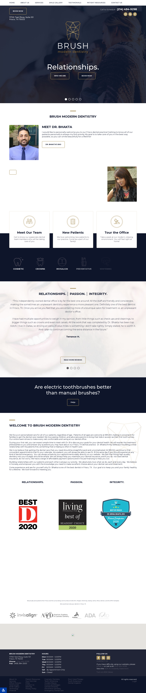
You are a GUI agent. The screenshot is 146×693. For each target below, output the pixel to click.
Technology (13, 688)
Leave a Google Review (130, 14)
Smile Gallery (56, 3)
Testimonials (74, 3)
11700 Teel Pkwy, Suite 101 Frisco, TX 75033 (20, 657)
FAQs (28, 682)
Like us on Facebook (135, 14)
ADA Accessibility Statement (116, 668)
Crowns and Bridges (52, 684)
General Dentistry (51, 686)
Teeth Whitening (51, 680)
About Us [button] (24, 3)
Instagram (125, 14)
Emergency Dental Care (54, 690)
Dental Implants (74, 682)
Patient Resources (33, 678)
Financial (12, 690)
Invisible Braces (50, 682)
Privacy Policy (31, 688)
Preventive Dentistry (53, 688)
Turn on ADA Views (105, 671)
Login (134, 680)
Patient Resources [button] (96, 3)
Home (12, 3)
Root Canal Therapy (75, 678)
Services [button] (39, 3)
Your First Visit (31, 680)
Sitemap (29, 686)
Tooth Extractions (75, 680)
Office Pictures (15, 682)
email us (100, 665)
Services (12, 680)
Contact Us (116, 3)
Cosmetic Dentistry (52, 678)
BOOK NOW (18, 11)
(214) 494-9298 (127, 9)
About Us (13, 678)
